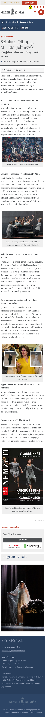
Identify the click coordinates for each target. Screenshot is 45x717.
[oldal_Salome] (23, 598)
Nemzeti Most (11, 3)
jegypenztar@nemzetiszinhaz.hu (20, 667)
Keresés (22, 540)
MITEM (25, 28)
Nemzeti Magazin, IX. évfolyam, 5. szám (21, 61)
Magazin (29, 2)
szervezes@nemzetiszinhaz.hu (13, 651)
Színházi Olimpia (10, 28)
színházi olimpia (18, 70)
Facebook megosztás (10, 527)
